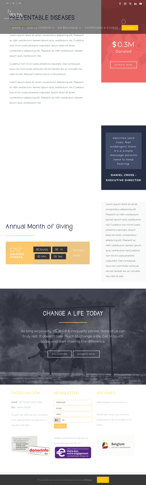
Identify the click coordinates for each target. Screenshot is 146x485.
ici (126, 402)
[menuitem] (7, 3)
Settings (88, 480)
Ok (103, 479)
